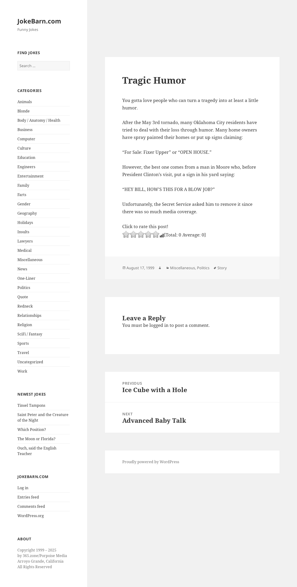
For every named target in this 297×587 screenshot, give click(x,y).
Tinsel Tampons (31, 405)
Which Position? (31, 429)
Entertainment (30, 176)
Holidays (25, 222)
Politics (23, 287)
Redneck (25, 306)
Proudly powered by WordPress (150, 461)
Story (222, 267)
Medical (24, 250)
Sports (23, 343)
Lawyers (25, 241)
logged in (158, 325)
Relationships (29, 315)
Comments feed (31, 506)
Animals (24, 101)
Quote (22, 296)
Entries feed (28, 497)
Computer (26, 138)
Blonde (23, 111)
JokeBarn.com (39, 21)
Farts (21, 194)
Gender (24, 204)
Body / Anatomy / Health (38, 120)
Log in (22, 487)
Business (24, 129)
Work (22, 371)
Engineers (26, 166)
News (22, 269)
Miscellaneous (29, 259)
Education (26, 157)
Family (23, 185)
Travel (23, 352)
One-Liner (26, 278)
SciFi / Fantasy (29, 334)
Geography (27, 213)
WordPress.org (30, 515)
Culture (24, 148)
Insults (23, 231)
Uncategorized (30, 361)
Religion (24, 324)
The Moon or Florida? (36, 438)
